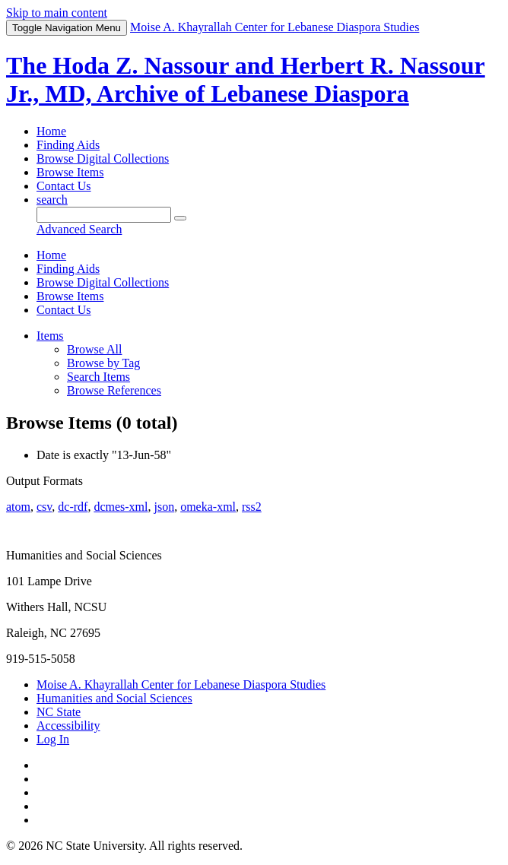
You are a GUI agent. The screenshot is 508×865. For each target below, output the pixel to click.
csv (44, 506)
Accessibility (68, 725)
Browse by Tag (103, 362)
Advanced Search (79, 229)
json (164, 506)
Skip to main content (56, 12)
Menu (66, 27)
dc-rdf (72, 506)
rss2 (252, 506)
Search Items (98, 376)
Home (51, 131)
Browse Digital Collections (103, 158)
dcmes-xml (121, 506)
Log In (53, 739)
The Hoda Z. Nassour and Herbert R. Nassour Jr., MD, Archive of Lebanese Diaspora (245, 79)
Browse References (114, 390)
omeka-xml (208, 506)
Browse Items (70, 172)
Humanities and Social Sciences (114, 698)
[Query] (104, 215)
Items (50, 335)
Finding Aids (68, 144)
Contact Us (64, 185)
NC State (59, 711)
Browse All (94, 349)
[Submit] (180, 218)
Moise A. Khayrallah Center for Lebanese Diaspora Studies (181, 684)
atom (18, 506)
